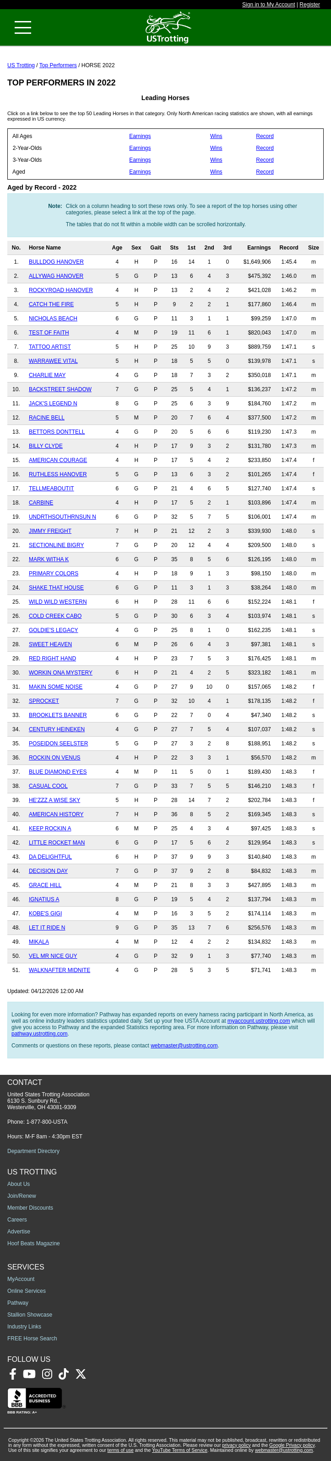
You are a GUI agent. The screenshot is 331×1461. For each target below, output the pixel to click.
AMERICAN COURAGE (58, 460)
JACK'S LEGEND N (53, 403)
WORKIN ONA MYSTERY (60, 672)
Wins (216, 136)
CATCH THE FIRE (51, 304)
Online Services (26, 1291)
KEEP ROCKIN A (50, 828)
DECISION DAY (48, 871)
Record (265, 136)
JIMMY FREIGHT (50, 531)
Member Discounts (30, 1208)
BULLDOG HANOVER (56, 262)
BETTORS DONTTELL (57, 432)
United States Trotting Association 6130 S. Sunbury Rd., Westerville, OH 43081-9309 (48, 1100)
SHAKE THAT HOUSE (56, 587)
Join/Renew (21, 1196)
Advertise (18, 1231)
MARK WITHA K (49, 559)
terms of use (121, 1450)
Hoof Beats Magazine (33, 1243)
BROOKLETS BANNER (58, 715)
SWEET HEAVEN (50, 644)
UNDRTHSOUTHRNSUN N (62, 517)
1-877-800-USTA (46, 1122)
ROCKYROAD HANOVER (61, 290)
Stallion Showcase (29, 1315)
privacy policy (236, 1445)
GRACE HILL (45, 885)
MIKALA (39, 942)
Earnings (140, 136)
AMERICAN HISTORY (56, 814)
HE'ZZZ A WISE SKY (54, 800)
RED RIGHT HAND (52, 658)
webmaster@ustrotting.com (184, 1045)
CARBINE (41, 502)
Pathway (17, 1303)
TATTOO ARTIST (50, 347)
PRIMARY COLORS (53, 573)
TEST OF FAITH (49, 332)
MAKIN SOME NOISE (55, 687)
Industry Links (24, 1326)
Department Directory (33, 1151)
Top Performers (58, 65)
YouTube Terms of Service (179, 1450)
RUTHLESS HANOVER (58, 474)
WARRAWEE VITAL (53, 361)
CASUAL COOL (48, 786)
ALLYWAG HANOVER (56, 276)
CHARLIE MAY (47, 375)
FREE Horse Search (32, 1338)
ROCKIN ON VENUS (55, 757)
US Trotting (21, 65)
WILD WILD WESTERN (58, 602)
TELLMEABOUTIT (51, 488)
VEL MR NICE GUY (53, 956)
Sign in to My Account (268, 4)
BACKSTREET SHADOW (60, 389)
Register (309, 4)
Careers (17, 1220)
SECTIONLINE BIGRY (56, 545)
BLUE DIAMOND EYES (58, 772)
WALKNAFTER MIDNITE (59, 970)
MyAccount (20, 1279)
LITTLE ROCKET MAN (57, 842)
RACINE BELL (47, 417)
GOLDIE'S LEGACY (53, 630)
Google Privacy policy (292, 1445)
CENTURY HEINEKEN (57, 729)
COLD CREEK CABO (55, 616)
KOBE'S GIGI (45, 913)
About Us (18, 1184)
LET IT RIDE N (47, 927)
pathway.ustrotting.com (39, 1034)
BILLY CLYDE (46, 446)
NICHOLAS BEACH (53, 318)
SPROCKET (44, 701)
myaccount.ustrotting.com (259, 1021)
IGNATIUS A (44, 899)
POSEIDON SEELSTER (58, 743)
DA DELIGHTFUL (50, 857)
